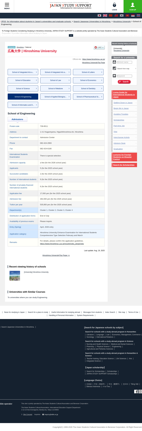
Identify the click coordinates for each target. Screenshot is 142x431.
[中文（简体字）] (110, 15)
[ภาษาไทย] (138, 15)
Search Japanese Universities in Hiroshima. (17, 327)
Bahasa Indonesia (93, 386)
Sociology (90, 337)
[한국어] (122, 15)
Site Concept (26, 414)
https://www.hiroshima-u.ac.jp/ (93, 59)
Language (100, 335)
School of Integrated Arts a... (23, 72)
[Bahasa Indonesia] (133, 15)
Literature (90, 335)
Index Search (110, 312)
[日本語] (99, 15)
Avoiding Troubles (121, 114)
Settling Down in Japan (123, 103)
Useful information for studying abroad (65, 312)
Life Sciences (121, 359)
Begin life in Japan (121, 108)
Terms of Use (133, 312)
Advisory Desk (119, 143)
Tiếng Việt (134, 384)
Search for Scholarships (123, 165)
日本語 (89, 384)
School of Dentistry (88, 89)
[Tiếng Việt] (127, 15)
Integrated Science (93, 361)
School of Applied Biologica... (56, 97)
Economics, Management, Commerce (126, 335)
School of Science (23, 89)
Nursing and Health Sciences (97, 344)
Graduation (118, 149)
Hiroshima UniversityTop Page (93, 63)
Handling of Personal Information (61, 315)
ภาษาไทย (106, 386)
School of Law (55, 80)
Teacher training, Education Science (100, 359)
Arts (130, 359)
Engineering (116, 347)
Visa (115, 132)
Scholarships (119, 120)
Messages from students (92, 312)
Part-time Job (119, 126)
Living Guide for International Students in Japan (124, 94)
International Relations (104, 337)
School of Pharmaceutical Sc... (88, 97)
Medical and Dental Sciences (122, 344)
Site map (121, 312)
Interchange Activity (122, 137)
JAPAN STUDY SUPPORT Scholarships (101, 374)
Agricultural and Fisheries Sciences (99, 349)
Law (107, 335)
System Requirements (85, 315)
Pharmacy (90, 347)
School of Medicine (55, 89)
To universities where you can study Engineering (27, 297)
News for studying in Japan (14, 312)
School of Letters (88, 72)
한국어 (125, 384)
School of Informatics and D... (23, 105)
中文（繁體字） (115, 384)
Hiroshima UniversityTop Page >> (56, 255)
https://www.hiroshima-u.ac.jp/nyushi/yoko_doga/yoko (62, 244)
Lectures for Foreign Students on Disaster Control (122, 157)
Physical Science (103, 347)
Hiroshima (20, 47)
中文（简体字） (100, 384)
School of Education (23, 80)
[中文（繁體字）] (116, 15)
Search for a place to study (38, 312)
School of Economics (88, 80)
